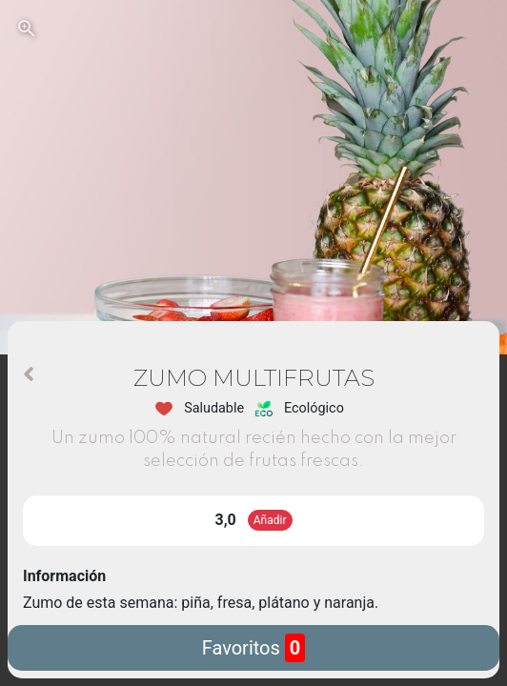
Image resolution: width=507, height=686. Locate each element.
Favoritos (254, 648)
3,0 (225, 520)
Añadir (270, 520)
